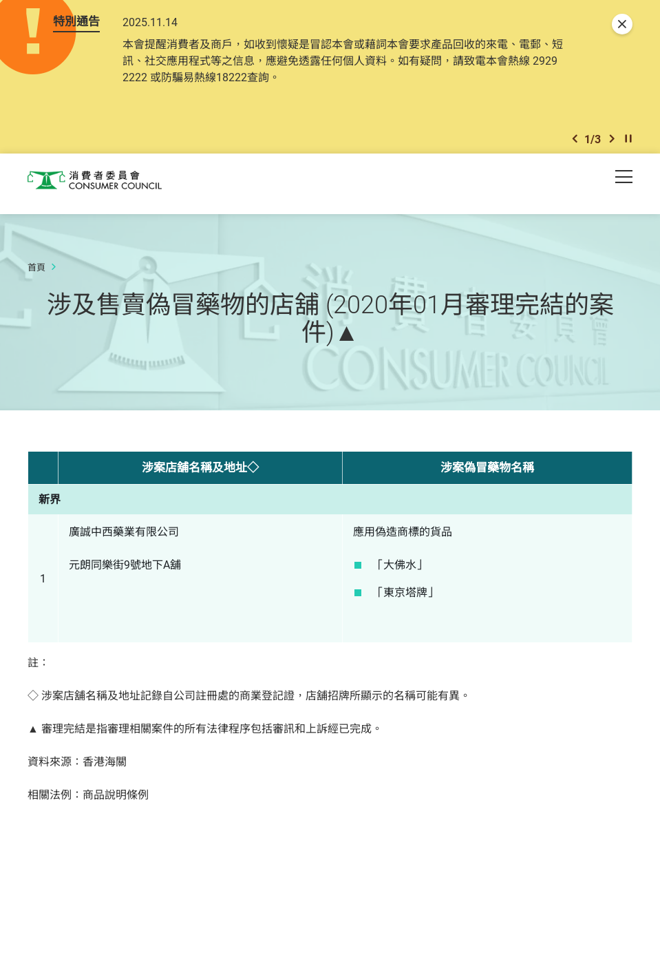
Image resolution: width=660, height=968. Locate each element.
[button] (575, 143)
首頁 (36, 273)
